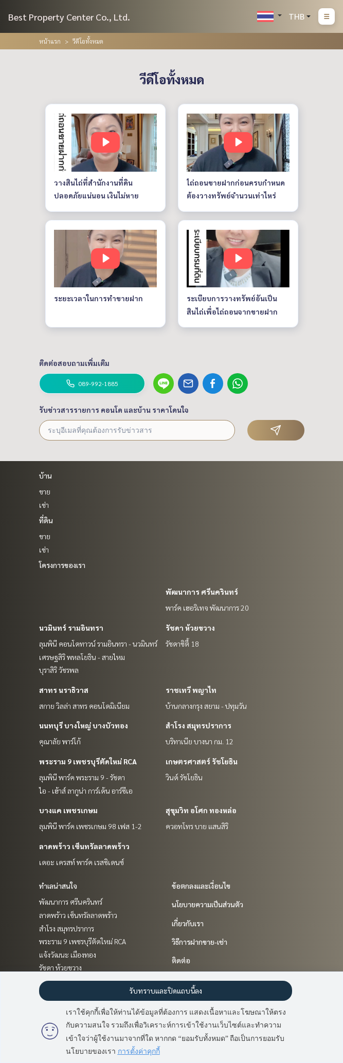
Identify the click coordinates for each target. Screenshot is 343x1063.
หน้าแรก (50, 41)
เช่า (44, 504)
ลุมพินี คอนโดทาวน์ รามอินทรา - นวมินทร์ (98, 643)
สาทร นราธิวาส (63, 689)
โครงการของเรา (62, 565)
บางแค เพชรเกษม (68, 810)
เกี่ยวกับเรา (188, 923)
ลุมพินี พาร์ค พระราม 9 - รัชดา (82, 777)
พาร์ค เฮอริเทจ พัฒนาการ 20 (207, 607)
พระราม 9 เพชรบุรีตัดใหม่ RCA (88, 761)
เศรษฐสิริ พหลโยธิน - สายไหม (82, 657)
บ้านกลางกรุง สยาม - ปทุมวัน (206, 705)
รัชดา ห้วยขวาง (190, 627)
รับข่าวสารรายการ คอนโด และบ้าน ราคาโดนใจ (114, 409)
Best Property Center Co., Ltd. (69, 17)
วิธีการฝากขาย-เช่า (199, 941)
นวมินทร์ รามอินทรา (71, 627)
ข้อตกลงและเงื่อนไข (201, 885)
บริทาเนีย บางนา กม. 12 (199, 741)
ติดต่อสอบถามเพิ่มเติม (74, 363)
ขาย (44, 491)
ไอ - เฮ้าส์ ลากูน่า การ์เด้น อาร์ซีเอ (86, 790)
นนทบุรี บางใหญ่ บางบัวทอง (83, 725)
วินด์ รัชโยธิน (184, 777)
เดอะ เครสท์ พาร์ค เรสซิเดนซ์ (81, 862)
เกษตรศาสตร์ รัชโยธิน (202, 761)
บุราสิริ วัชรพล (59, 669)
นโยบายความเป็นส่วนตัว (207, 904)
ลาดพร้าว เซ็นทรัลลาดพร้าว (84, 846)
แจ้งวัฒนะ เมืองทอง (67, 954)
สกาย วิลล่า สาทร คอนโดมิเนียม (84, 705)
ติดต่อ (181, 960)
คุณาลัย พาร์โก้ (60, 741)
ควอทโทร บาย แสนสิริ (197, 826)
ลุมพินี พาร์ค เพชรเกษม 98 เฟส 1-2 (90, 826)
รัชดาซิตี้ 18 (182, 643)
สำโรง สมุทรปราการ (198, 725)
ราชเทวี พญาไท (191, 689)
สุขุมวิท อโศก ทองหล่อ (201, 810)
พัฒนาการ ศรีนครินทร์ (202, 591)
